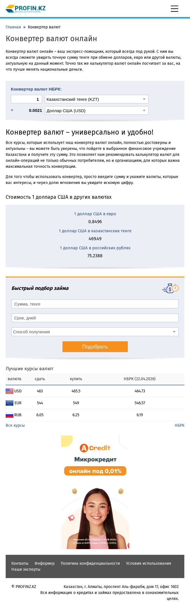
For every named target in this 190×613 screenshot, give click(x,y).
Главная (13, 27)
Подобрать (95, 347)
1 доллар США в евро (95, 213)
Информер (45, 563)
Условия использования (148, 563)
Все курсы (15, 425)
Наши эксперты (25, 569)
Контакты (19, 563)
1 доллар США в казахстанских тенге (95, 230)
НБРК (179, 425)
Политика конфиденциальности (90, 563)
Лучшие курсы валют (29, 369)
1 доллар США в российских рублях (95, 247)
